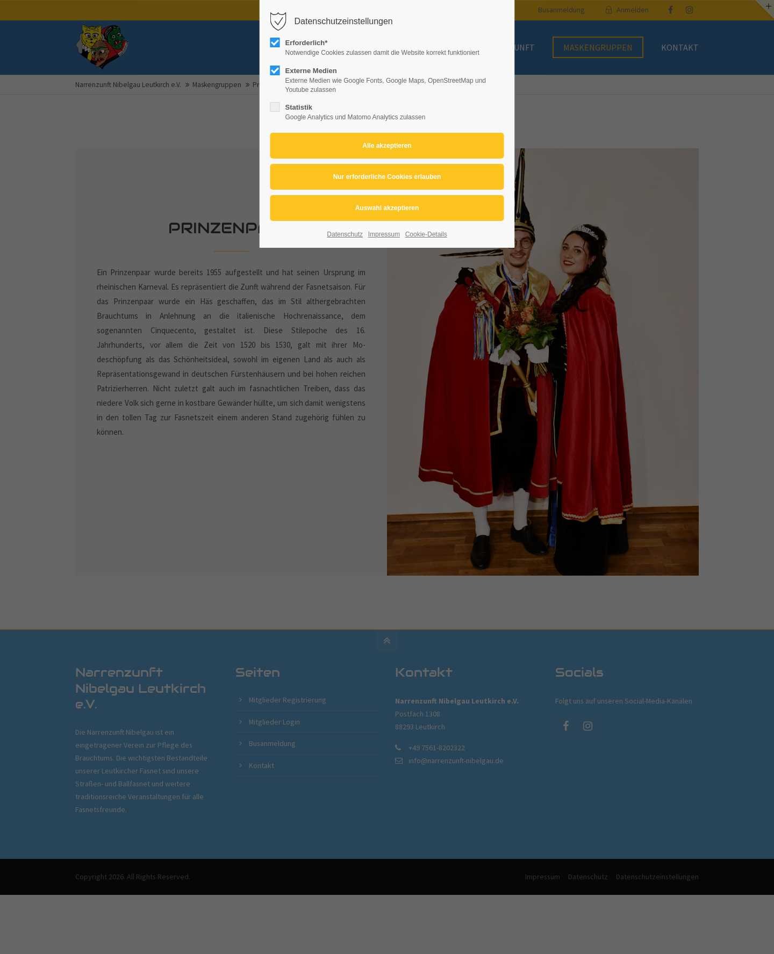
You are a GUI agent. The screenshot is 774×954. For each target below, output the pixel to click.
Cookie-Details (426, 234)
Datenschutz (345, 234)
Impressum (384, 234)
